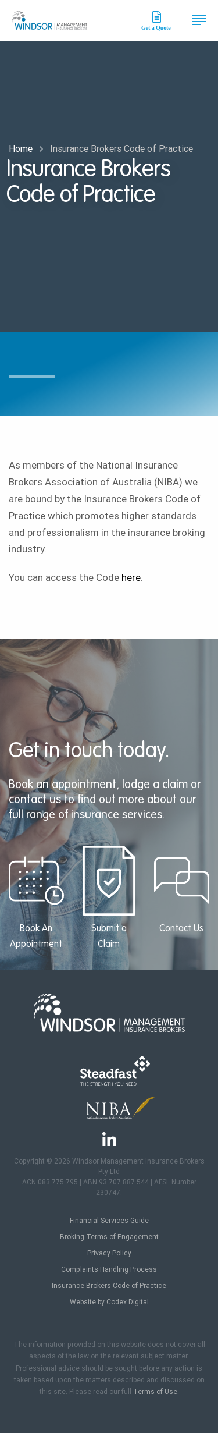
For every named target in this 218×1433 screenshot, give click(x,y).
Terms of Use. (156, 1392)
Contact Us (181, 890)
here (131, 577)
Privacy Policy (109, 1253)
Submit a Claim (109, 897)
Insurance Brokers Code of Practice (109, 1286)
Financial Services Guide (109, 1220)
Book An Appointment (36, 897)
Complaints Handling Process (109, 1269)
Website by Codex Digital (109, 1302)
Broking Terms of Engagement (109, 1237)
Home (21, 148)
